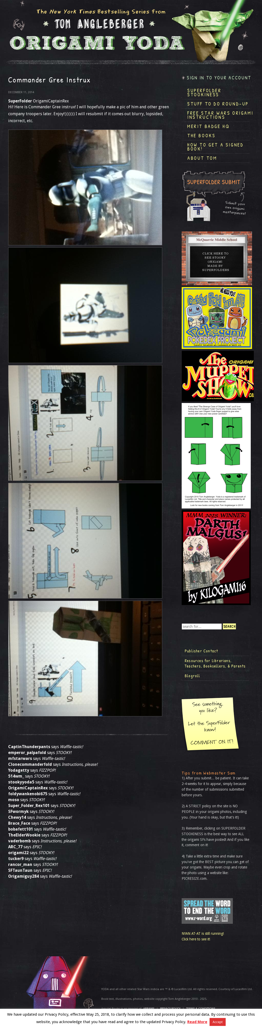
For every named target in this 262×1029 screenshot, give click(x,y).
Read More (197, 1022)
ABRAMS (148, 1008)
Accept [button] (218, 1022)
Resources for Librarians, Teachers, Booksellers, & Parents (215, 663)
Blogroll (192, 675)
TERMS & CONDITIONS (200, 1008)
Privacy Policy (170, 1008)
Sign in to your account (219, 78)
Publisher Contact (201, 651)
